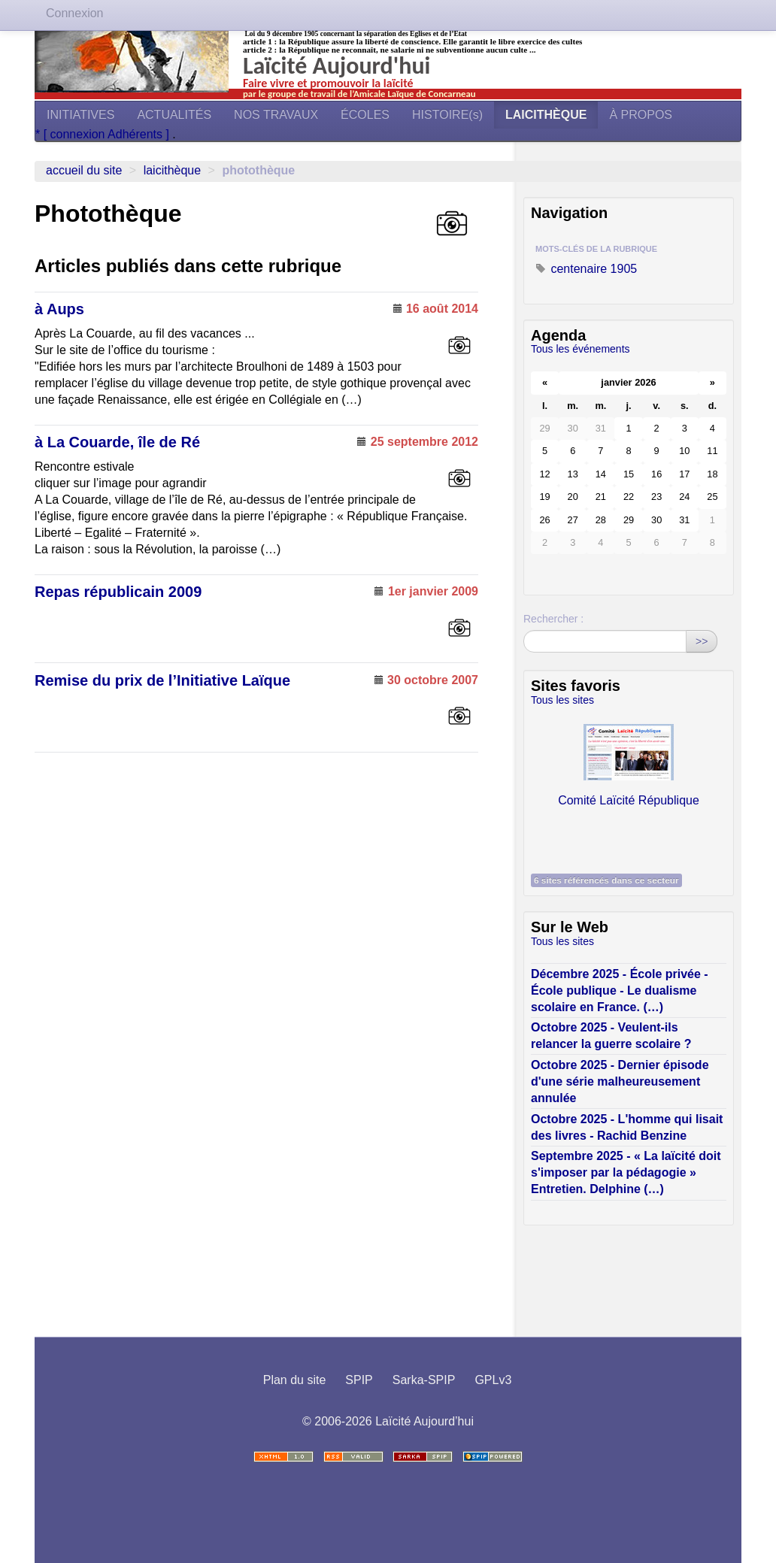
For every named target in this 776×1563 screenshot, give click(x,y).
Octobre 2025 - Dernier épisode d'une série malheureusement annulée (620, 1081)
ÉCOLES (365, 114)
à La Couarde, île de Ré (117, 442)
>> (702, 641)
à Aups (59, 309)
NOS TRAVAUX (276, 114)
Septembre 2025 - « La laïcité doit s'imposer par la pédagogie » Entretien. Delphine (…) (626, 1172)
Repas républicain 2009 (118, 591)
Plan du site (294, 1380)
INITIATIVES (80, 114)
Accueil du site (84, 170)
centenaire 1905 (586, 268)
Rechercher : (553, 619)
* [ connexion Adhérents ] (103, 134)
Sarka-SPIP (424, 1380)
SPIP (358, 1380)
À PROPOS (640, 114)
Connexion (75, 13)
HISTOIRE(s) (447, 114)
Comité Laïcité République (628, 761)
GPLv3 (492, 1380)
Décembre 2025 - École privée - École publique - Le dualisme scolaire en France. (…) (619, 990)
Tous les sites (562, 700)
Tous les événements (580, 349)
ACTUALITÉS (174, 114)
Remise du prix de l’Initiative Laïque (162, 680)
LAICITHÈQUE (546, 114)
